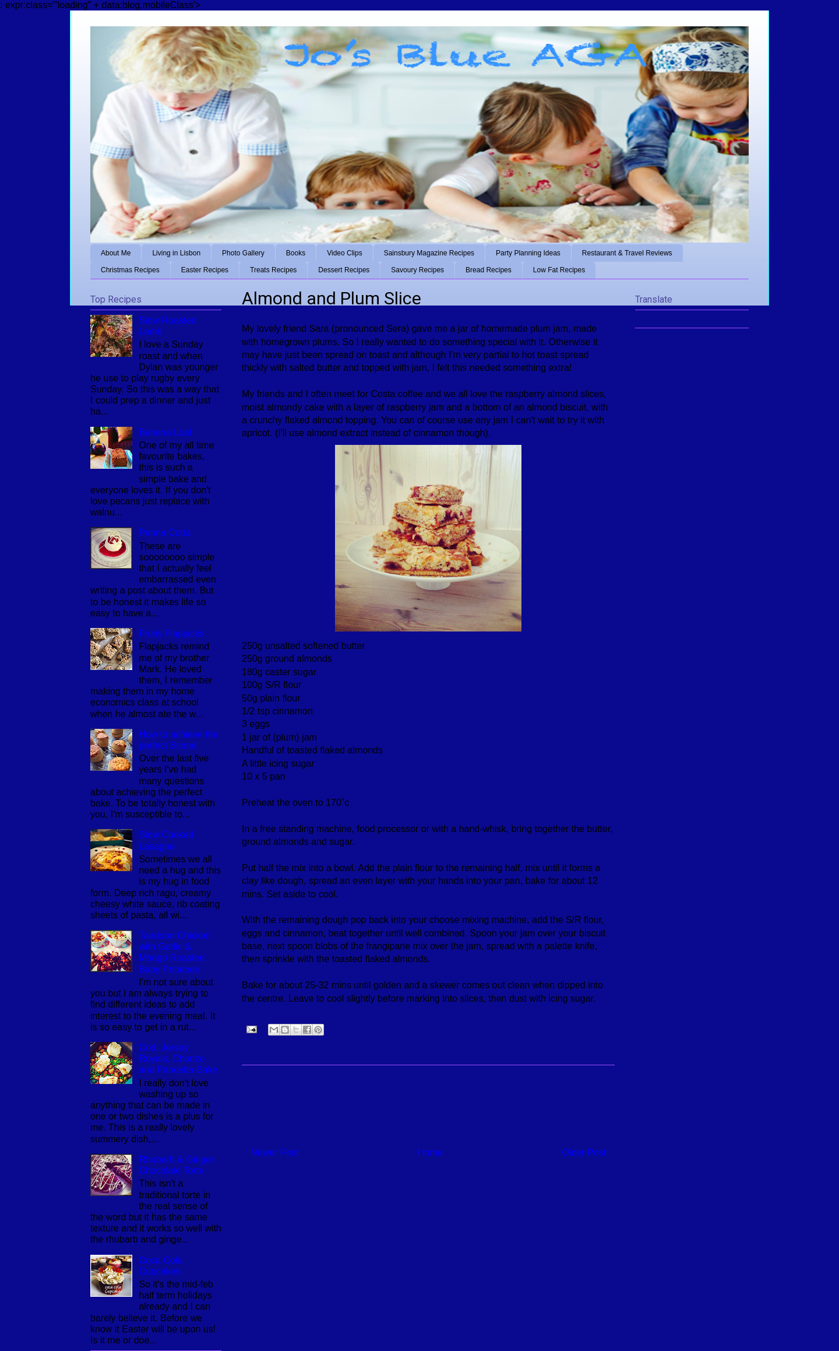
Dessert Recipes (343, 270)
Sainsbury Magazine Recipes (429, 253)
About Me (116, 253)
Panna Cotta (165, 533)
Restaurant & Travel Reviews (627, 253)
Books (295, 253)
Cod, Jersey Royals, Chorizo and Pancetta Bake (178, 1059)
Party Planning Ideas (528, 253)
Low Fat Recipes (559, 270)
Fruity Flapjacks (171, 633)
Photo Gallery (243, 253)
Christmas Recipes (130, 270)
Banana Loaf (165, 432)
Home (430, 1152)
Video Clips (344, 253)
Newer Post (275, 1152)
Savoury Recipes (417, 270)
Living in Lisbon (176, 253)
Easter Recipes (204, 270)
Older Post (584, 1152)
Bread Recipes (489, 270)
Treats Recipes (273, 270)
